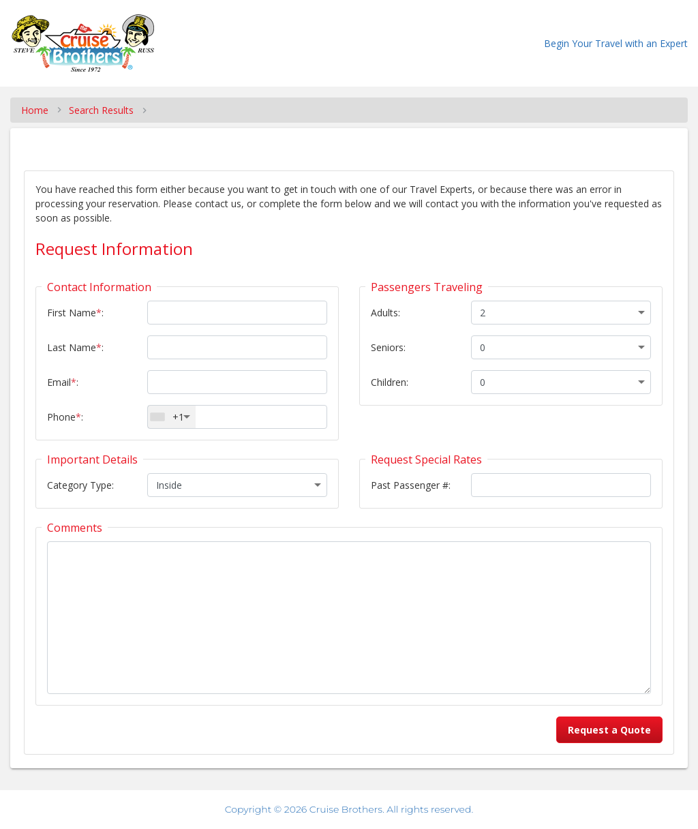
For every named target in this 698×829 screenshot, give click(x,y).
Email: (62, 382)
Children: (389, 382)
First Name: (75, 312)
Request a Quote (609, 729)
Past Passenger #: (411, 485)
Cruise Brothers (345, 809)
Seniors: (388, 347)
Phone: (65, 416)
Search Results (101, 110)
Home (34, 110)
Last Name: (75, 347)
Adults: (385, 312)
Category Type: (80, 485)
